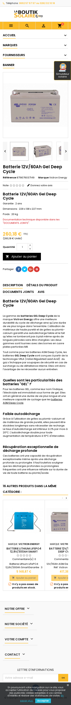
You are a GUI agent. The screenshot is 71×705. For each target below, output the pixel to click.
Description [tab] (13, 285)
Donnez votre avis (41, 185)
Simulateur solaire (62, 70)
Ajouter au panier (21, 256)
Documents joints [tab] (18, 292)
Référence (9, 177)
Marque (43, 177)
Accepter (43, 700)
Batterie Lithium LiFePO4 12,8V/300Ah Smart (23, 550)
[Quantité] (22, 247)
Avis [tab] (41, 292)
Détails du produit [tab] (42, 285)
